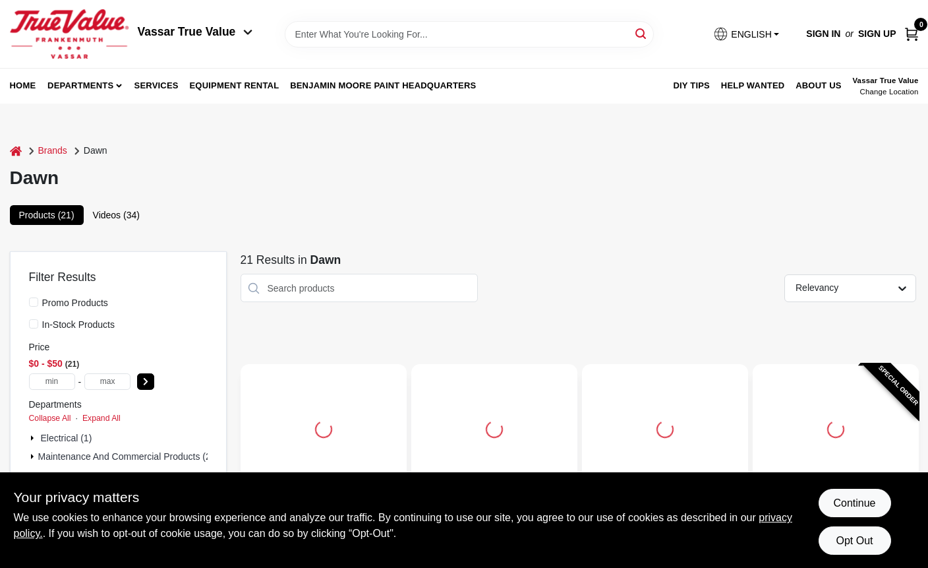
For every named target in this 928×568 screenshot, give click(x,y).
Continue (854, 503)
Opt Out (854, 540)
